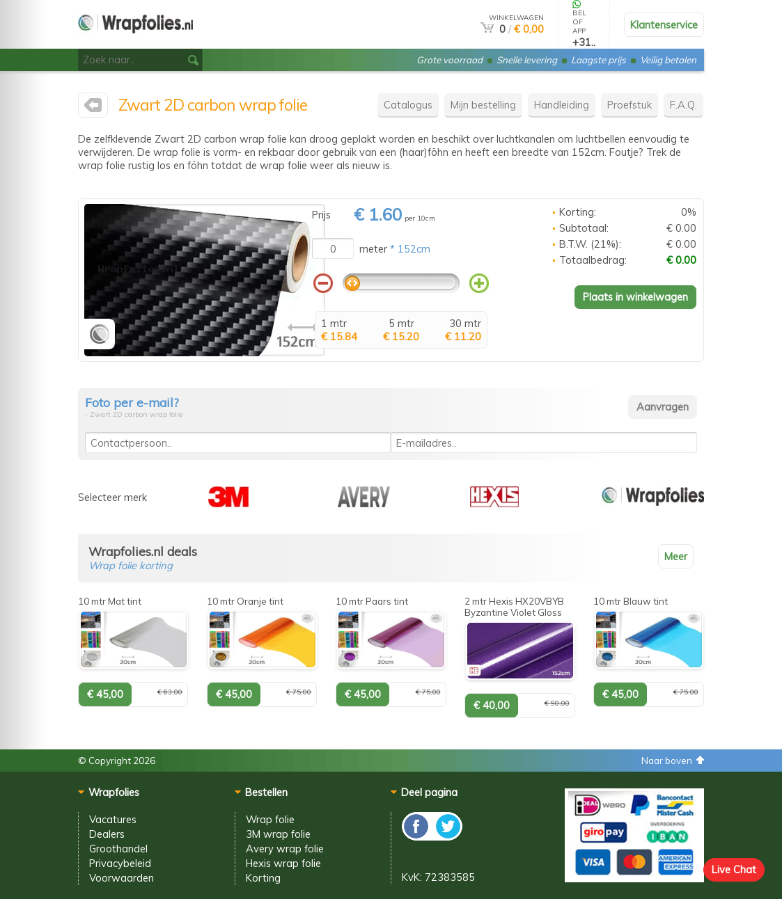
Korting (263, 877)
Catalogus (408, 104)
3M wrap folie (278, 834)
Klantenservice (664, 24)
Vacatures (112, 819)
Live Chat (734, 869)
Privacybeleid (120, 863)
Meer (675, 556)
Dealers (107, 834)
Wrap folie (270, 819)
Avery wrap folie (285, 848)
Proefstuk (629, 104)
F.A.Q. (683, 104)
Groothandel (118, 848)
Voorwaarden (121, 877)
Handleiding (561, 104)
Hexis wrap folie (283, 863)
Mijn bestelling (483, 104)
